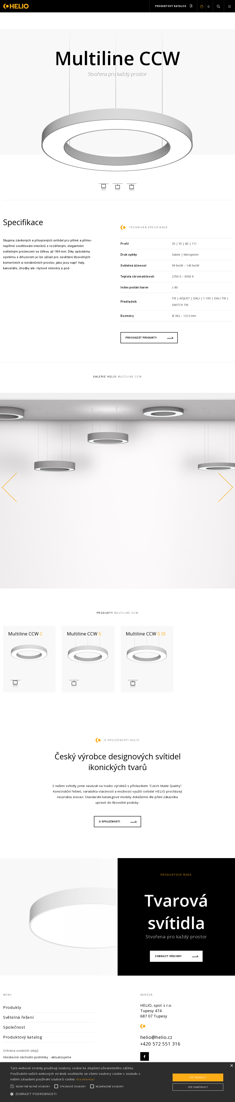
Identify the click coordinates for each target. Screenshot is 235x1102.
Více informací (85, 1079)
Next (224, 487)
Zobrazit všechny (176, 956)
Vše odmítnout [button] (198, 1087)
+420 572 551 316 (160, 1044)
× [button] (231, 1065)
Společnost (14, 1027)
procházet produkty (149, 337)
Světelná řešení (18, 1017)
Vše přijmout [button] (197, 1077)
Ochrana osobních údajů (21, 1051)
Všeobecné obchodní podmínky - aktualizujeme (37, 1057)
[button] (80, 1094)
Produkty (12, 1007)
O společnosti (118, 821)
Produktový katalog (173, 6)
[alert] (117, 1082)
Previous (10, 487)
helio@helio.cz (156, 1037)
